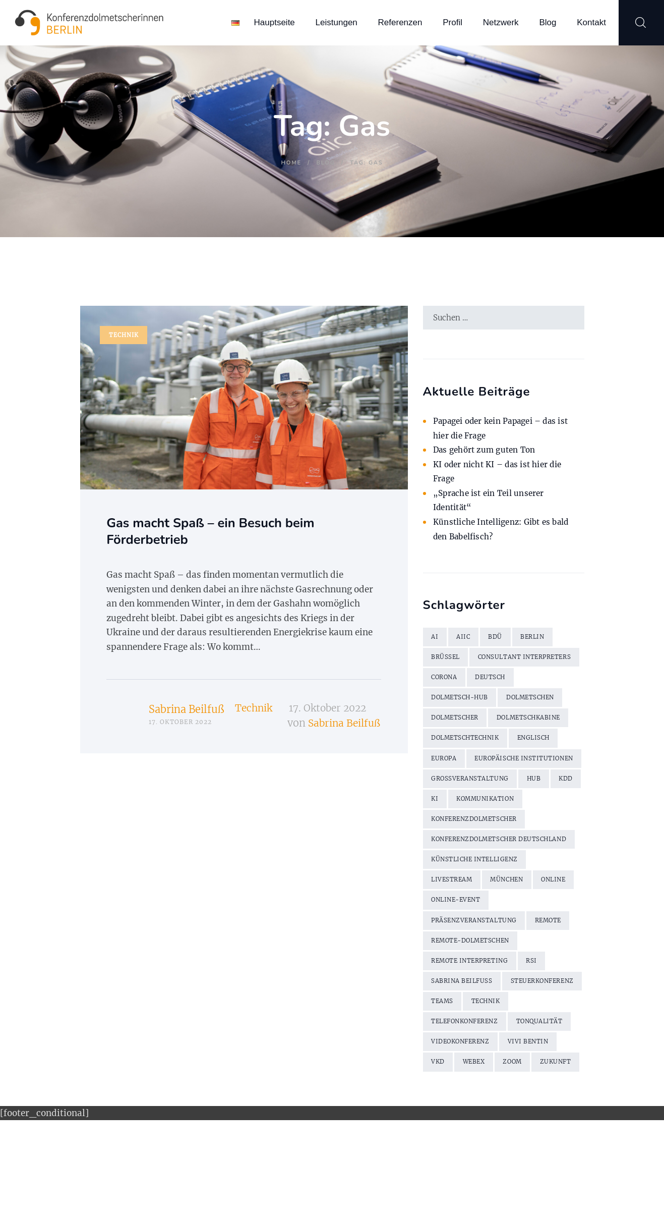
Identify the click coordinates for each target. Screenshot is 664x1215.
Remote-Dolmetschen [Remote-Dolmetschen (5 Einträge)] (476, 1008)
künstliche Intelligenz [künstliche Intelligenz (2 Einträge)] (480, 923)
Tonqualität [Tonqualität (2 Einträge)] (457, 1114)
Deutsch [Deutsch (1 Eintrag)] (496, 703)
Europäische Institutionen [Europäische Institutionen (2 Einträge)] (486, 809)
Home (291, 163)
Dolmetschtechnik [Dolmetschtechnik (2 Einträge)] (470, 767)
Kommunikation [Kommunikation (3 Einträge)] (524, 852)
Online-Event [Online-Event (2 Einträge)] (506, 965)
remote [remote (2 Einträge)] (559, 986)
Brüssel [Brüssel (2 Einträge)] (447, 661)
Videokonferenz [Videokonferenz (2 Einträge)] (534, 1114)
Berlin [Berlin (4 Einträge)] (538, 640)
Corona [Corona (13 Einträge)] (446, 703)
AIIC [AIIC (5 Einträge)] (465, 640)
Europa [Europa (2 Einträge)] (446, 788)
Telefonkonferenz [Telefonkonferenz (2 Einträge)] (521, 1092)
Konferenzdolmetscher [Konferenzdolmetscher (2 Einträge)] (480, 873)
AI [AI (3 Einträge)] (435, 640)
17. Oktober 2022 (332, 714)
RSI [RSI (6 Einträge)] (542, 1029)
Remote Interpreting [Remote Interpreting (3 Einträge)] (474, 1029)
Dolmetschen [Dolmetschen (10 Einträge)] (541, 725)
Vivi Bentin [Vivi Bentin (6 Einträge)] (454, 1135)
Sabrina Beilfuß (186, 715)
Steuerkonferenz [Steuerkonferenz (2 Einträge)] (467, 1071)
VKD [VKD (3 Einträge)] (502, 1135)
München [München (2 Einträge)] (514, 944)
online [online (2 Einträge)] (446, 965)
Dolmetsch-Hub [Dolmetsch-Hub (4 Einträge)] (464, 725)
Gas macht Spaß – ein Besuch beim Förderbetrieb (231, 535)
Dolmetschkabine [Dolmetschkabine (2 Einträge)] (539, 746)
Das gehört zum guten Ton (489, 452)
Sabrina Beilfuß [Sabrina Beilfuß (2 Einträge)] (465, 1050)
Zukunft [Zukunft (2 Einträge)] (488, 1156)
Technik (124, 335)
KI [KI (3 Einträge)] (469, 852)
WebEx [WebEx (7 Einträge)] (541, 1135)
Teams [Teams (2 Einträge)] (533, 1071)
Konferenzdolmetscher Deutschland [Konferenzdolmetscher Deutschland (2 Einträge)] (480, 898)
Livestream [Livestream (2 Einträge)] (454, 944)
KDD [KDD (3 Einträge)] (439, 852)
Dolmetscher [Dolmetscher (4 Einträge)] (458, 746)
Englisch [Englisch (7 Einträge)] (545, 767)
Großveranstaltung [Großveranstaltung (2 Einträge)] (474, 831)
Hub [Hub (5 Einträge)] (542, 831)
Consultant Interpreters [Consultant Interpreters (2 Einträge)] (483, 682)
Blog (325, 163)
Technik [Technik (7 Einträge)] (448, 1092)
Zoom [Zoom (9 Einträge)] (442, 1156)
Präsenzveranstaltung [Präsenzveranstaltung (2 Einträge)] (478, 986)
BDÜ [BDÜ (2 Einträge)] (499, 640)
